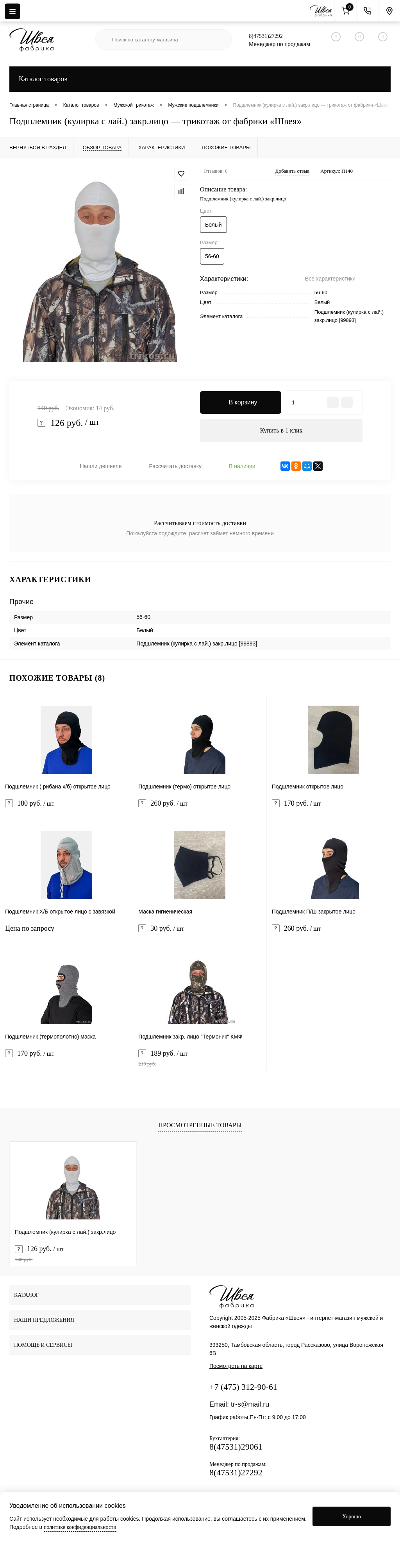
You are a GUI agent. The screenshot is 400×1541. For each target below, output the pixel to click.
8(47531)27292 (265, 36)
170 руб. (333, 808)
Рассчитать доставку (175, 466)
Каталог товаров (200, 79)
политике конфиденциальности (80, 1527)
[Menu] (12, 11)
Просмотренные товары (199, 1125)
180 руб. (66, 808)
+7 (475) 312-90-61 (243, 1387)
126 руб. (73, 1254)
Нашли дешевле (100, 466)
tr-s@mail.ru (250, 1405)
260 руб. (199, 808)
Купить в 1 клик (281, 430)
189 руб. (199, 1058)
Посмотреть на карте (235, 1366)
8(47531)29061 (235, 1447)
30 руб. (199, 933)
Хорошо (351, 1517)
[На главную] (322, 11)
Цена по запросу (66, 933)
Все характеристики (330, 278)
